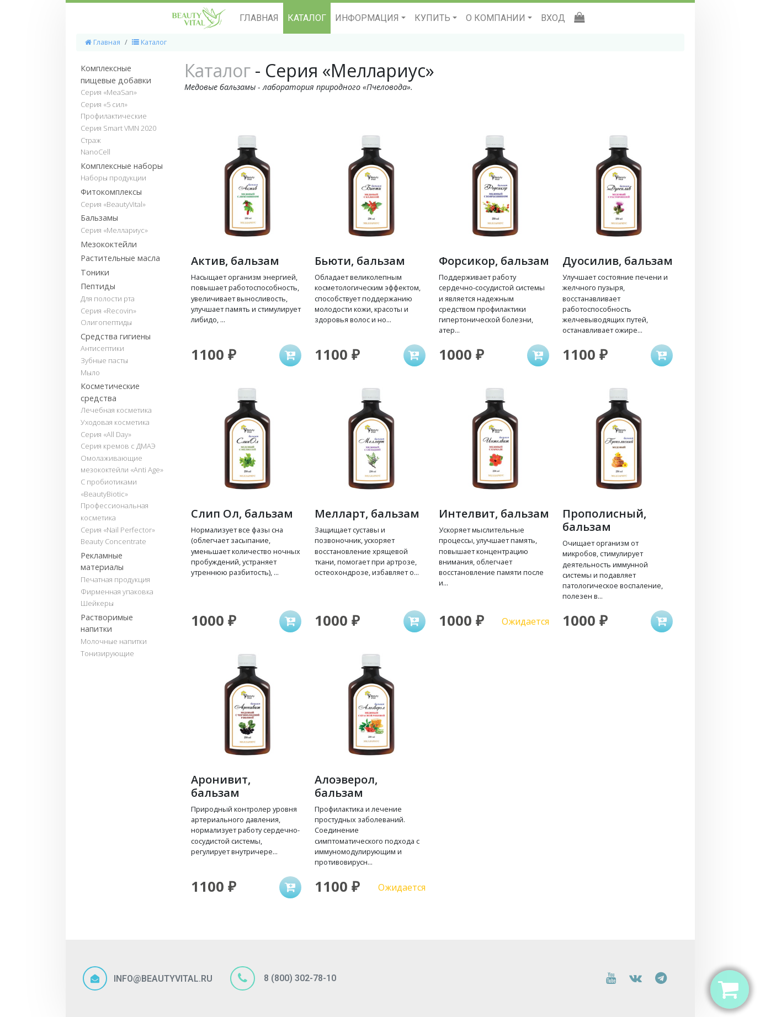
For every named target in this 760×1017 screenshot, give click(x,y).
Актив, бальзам (235, 260)
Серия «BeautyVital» (113, 204)
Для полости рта (108, 298)
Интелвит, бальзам (494, 513)
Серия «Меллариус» (114, 230)
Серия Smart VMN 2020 (118, 128)
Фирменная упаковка (117, 592)
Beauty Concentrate (113, 541)
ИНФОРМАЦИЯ (368, 18)
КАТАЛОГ (307, 18)
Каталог (149, 42)
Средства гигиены (116, 336)
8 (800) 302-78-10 (299, 977)
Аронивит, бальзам (221, 786)
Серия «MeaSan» (109, 92)
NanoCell (95, 152)
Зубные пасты (104, 360)
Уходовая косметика (115, 422)
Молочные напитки (114, 641)
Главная (102, 42)
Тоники (95, 272)
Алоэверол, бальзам (346, 786)
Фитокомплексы (111, 192)
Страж (91, 140)
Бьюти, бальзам (360, 260)
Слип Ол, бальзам (242, 513)
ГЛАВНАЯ (259, 18)
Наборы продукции (113, 178)
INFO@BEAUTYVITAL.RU (163, 978)
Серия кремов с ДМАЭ (118, 446)
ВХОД (553, 18)
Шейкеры (97, 603)
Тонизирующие (107, 653)
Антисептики (102, 348)
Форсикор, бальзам (494, 260)
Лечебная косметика (116, 410)
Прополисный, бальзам (604, 520)
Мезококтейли (109, 244)
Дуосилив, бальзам (617, 260)
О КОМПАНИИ (497, 18)
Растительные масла (120, 258)
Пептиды (98, 286)
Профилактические (114, 116)
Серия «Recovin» (108, 311)
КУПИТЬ (433, 18)
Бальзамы (99, 217)
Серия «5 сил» (104, 104)
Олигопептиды (106, 322)
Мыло (90, 372)
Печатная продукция (115, 579)
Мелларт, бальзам (367, 513)
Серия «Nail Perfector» (118, 530)
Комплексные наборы (122, 166)
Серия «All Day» (106, 434)
